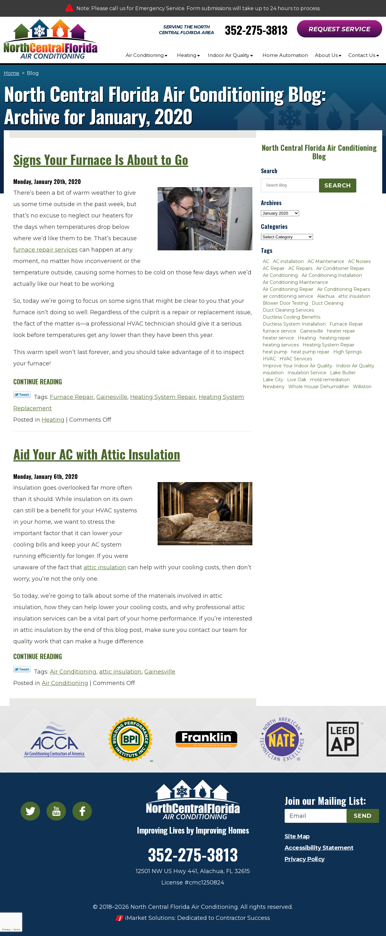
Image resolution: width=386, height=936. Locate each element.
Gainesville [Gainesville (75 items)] (311, 331)
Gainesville (111, 397)
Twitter (30, 811)
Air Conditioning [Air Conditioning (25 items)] (280, 275)
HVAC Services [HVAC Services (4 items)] (296, 359)
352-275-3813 (256, 29)
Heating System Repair (163, 397)
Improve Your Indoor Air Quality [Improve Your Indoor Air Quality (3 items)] (297, 366)
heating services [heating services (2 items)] (281, 345)
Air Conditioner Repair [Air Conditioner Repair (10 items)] (340, 268)
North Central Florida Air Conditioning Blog (319, 152)
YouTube (56, 811)
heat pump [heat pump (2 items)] (275, 352)
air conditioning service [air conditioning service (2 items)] (288, 296)
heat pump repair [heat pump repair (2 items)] (310, 352)
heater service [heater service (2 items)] (278, 338)
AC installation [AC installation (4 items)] (288, 261)
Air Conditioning (73, 671)
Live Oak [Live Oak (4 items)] (296, 379)
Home (11, 73)
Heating (53, 419)
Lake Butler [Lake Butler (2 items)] (343, 373)
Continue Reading (37, 381)
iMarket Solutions (150, 918)
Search (337, 185)
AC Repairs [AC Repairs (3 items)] (300, 268)
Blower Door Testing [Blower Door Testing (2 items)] (285, 303)
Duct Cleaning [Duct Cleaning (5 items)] (327, 303)
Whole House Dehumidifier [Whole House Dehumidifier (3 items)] (318, 386)
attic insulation (105, 567)
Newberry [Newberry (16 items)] (274, 386)
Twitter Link (22, 394)
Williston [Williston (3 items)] (362, 386)
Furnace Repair (71, 397)
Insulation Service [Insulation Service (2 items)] (306, 373)
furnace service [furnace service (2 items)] (279, 331)
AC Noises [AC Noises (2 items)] (359, 261)
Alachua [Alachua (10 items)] (326, 296)
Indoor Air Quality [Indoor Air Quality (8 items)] (355, 366)
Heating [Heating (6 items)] (307, 338)
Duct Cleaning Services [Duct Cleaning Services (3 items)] (288, 310)
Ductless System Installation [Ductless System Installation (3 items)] (294, 324)
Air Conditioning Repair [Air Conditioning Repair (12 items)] (288, 289)
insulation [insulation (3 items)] (273, 373)
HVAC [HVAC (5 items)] (269, 359)
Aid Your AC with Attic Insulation (96, 453)
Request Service (339, 29)
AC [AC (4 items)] (266, 261)
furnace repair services (45, 249)
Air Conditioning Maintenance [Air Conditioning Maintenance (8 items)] (295, 282)
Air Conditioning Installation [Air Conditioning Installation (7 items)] (332, 275)
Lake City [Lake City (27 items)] (273, 379)
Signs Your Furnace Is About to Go (100, 159)
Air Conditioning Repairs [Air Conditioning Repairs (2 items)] (343, 289)
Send (363, 815)
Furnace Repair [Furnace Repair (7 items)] (346, 324)
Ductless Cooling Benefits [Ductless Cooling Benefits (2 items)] (291, 317)
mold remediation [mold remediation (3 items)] (330, 379)
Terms (16, 929)
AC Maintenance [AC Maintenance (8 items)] (326, 261)
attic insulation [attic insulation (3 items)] (354, 296)
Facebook (82, 811)
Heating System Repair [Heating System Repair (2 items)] (328, 345)
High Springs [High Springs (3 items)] (347, 352)
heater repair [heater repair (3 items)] (341, 331)
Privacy (6, 929)
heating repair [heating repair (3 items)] (335, 338)
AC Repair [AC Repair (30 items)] (274, 268)
